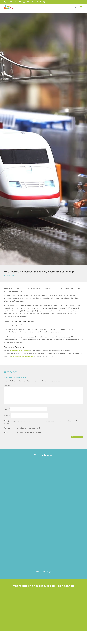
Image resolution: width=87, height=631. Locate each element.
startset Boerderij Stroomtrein (22, 356)
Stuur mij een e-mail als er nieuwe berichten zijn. (25, 432)
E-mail (7, 416)
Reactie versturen (77, 437)
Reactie (7, 385)
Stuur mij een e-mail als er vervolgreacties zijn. (24, 428)
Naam (7, 409)
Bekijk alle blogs (43, 571)
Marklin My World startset (20, 351)
